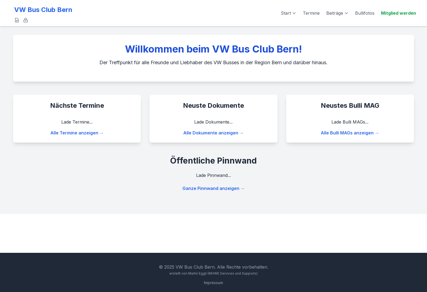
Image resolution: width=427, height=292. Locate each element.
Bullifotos (364, 13)
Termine (311, 13)
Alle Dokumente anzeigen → (213, 133)
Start (288, 13)
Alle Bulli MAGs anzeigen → (350, 133)
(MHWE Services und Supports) (233, 273)
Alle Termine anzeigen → (77, 133)
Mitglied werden (398, 13)
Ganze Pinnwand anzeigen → (213, 188)
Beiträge (337, 13)
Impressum (213, 282)
